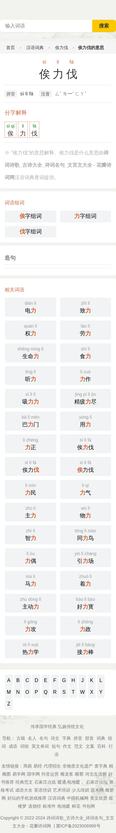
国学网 (33, 774)
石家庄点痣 (45, 782)
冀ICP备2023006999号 (78, 825)
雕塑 (79, 774)
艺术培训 (61, 790)
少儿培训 (80, 790)
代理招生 (52, 766)
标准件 (49, 806)
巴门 (30, 420)
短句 (56, 746)
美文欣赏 (98, 798)
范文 (78, 746)
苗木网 (97, 790)
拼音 (10, 93)
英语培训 (42, 790)
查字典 (100, 766)
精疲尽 (85, 398)
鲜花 (76, 806)
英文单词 (40, 746)
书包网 (88, 806)
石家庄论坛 (97, 782)
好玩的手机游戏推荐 (26, 798)
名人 (32, 738)
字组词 (30, 216)
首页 (10, 47)
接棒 (85, 648)
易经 (37, 766)
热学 (30, 648)
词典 (101, 738)
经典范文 (24, 782)
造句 (10, 258)
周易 (27, 766)
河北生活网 (96, 774)
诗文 (55, 738)
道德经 (34, 806)
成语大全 (23, 790)
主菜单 (111, 9)
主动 (30, 603)
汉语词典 (35, 47)
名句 (43, 738)
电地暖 (63, 806)
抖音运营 (50, 774)
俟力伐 (61, 47)
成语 (13, 746)
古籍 (20, 738)
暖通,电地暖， (71, 782)
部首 (89, 738)
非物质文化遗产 (77, 766)
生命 (30, 352)
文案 (90, 746)
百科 (101, 746)
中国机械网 (77, 798)
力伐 (85, 466)
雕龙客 (66, 774)
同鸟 (85, 534)
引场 (85, 557)
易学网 (18, 774)
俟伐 (85, 443)
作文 (67, 746)
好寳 (85, 603)
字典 (66, 738)
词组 (24, 746)
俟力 (30, 466)
